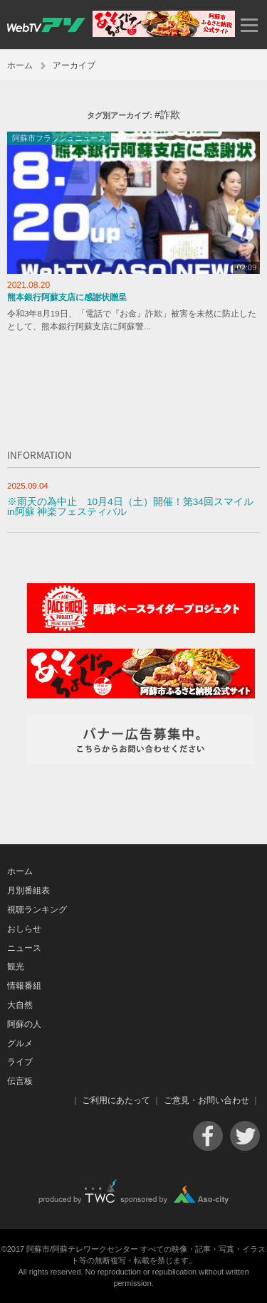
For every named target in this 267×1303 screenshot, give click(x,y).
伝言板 (20, 1081)
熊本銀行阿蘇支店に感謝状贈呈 (67, 297)
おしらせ (24, 929)
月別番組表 (28, 890)
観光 (15, 967)
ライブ (20, 1062)
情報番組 (24, 986)
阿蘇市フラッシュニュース (59, 138)
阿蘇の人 (24, 1024)
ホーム (20, 65)
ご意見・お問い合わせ (206, 1100)
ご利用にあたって (116, 1100)
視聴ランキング (37, 910)
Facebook (208, 1136)
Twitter (245, 1136)
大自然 (20, 1005)
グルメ (20, 1043)
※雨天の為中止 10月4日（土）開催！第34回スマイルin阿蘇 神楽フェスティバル (130, 506)
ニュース (24, 948)
